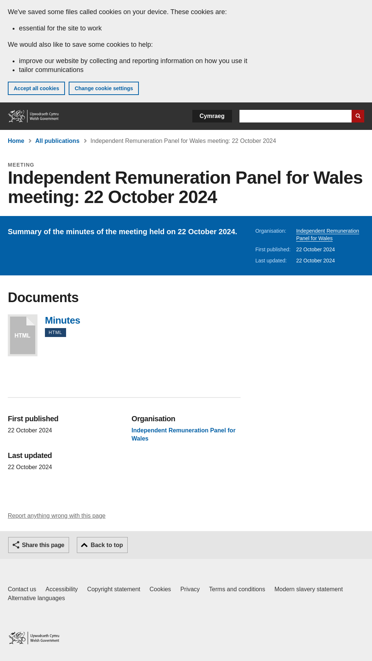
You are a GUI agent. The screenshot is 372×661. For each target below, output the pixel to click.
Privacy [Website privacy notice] (190, 589)
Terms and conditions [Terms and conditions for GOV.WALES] (237, 589)
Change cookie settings (104, 88)
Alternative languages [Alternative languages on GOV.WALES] (36, 598)
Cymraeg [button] (212, 116)
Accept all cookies (36, 88)
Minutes (22, 335)
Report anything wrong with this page (56, 516)
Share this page (43, 545)
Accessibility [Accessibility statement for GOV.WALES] (61, 589)
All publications (57, 141)
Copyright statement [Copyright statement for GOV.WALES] (113, 589)
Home (16, 141)
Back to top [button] (107, 545)
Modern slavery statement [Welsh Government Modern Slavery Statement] (308, 589)
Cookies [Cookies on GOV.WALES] (160, 589)
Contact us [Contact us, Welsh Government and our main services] (22, 589)
